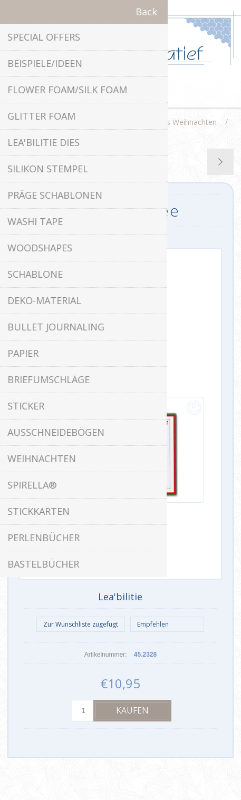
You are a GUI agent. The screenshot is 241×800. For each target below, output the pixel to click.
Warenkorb (134, 94)
